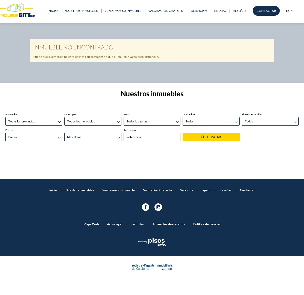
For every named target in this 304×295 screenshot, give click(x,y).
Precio (9, 107)
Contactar (266, 11)
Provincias (11, 91)
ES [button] (289, 10)
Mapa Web (91, 201)
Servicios (199, 10)
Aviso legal (114, 201)
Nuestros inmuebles (81, 10)
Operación (189, 91)
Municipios (70, 91)
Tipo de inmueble (252, 91)
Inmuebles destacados (169, 201)
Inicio (53, 10)
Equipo (220, 10)
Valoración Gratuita (166, 10)
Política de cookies (207, 201)
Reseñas (239, 10)
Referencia (130, 107)
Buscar (211, 114)
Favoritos (138, 201)
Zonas (127, 91)
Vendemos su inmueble (123, 10)
